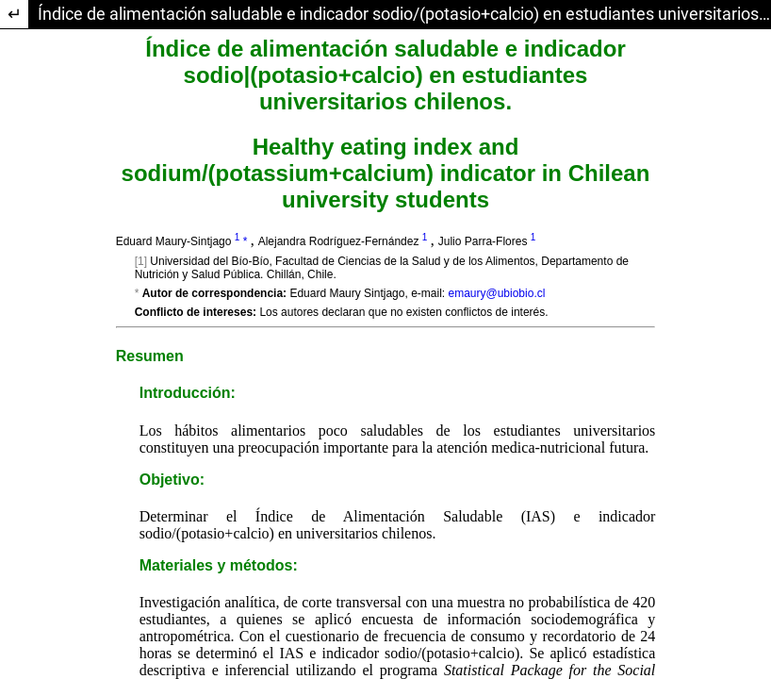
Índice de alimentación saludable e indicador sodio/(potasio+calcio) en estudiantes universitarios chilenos (404, 14)
